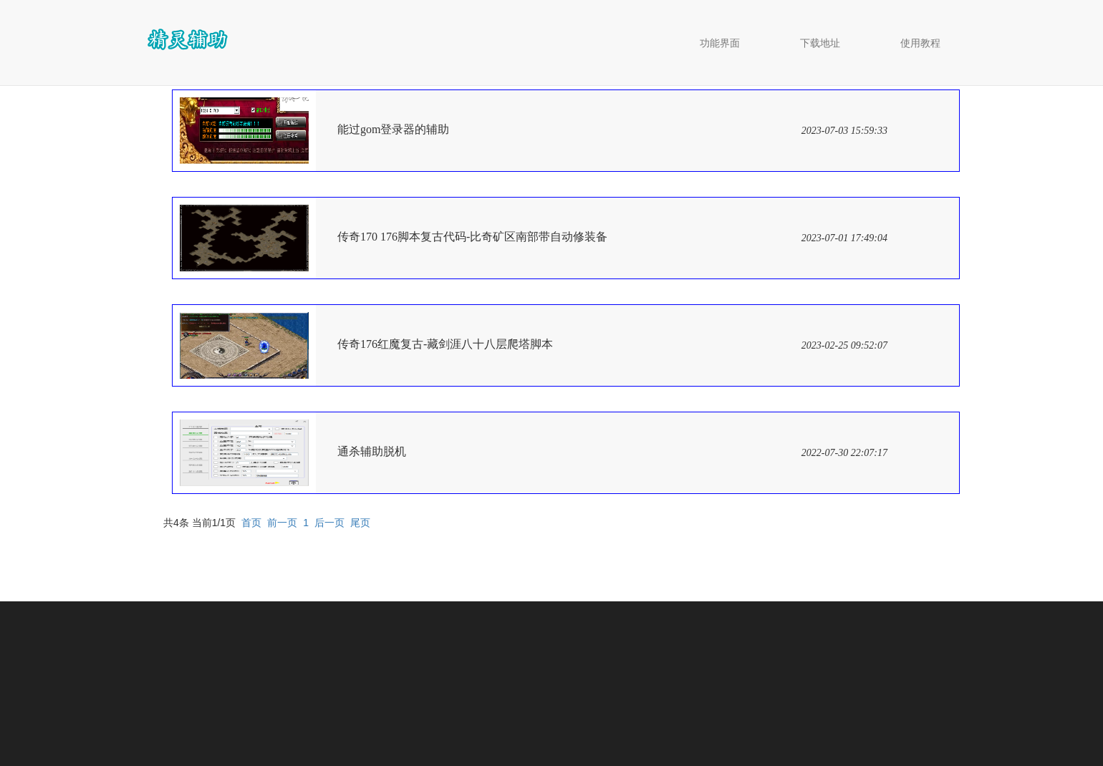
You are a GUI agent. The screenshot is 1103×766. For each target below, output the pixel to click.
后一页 (329, 522)
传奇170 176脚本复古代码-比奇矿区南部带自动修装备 (472, 237)
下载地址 (820, 43)
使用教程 (920, 43)
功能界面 (720, 43)
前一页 (282, 522)
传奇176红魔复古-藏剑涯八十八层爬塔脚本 (445, 344)
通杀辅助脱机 (371, 451)
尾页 (360, 522)
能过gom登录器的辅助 (393, 129)
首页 (251, 522)
